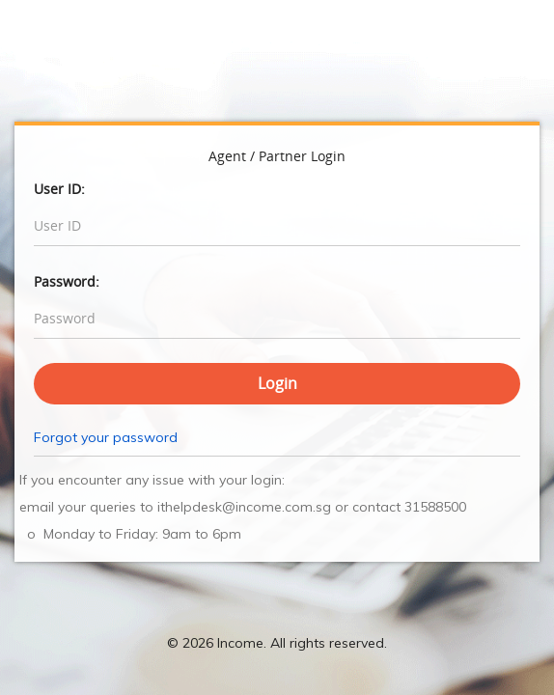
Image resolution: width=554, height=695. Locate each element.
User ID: (59, 189)
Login (277, 383)
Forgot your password (106, 437)
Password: (66, 281)
